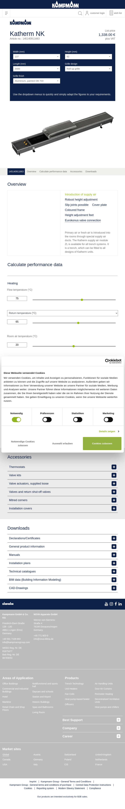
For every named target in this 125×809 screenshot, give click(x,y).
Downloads (91, 171)
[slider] (82, 300)
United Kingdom (103, 763)
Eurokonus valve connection (83, 220)
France (98, 773)
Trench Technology (74, 692)
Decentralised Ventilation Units (107, 709)
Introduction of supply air (80, 194)
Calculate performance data (53, 171)
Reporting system (45, 797)
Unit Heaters (71, 697)
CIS (66, 773)
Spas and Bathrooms (42, 716)
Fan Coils (69, 702)
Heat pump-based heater (77, 708)
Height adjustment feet (79, 215)
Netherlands (101, 768)
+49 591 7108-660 (11, 647)
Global (6, 763)
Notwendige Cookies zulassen (23, 443)
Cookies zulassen (102, 443)
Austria (37, 763)
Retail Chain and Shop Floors (13, 717)
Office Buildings (10, 692)
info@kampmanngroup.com (16, 651)
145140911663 (16, 171)
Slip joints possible (77, 204)
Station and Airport (41, 705)
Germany (38, 768)
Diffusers (69, 713)
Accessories (76, 171)
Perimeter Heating (104, 702)
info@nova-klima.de (43, 647)
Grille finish (18, 76)
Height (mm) (71, 51)
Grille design (71, 64)
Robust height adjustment (81, 199)
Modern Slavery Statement (71, 797)
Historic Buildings (40, 710)
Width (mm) (19, 51)
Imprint (33, 790)
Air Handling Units (104, 692)
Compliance (95, 797)
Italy (36, 773)
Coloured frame (75, 210)
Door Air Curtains (103, 697)
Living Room (38, 721)
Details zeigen (107, 431)
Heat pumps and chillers (107, 716)
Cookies (28, 797)
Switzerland (70, 763)
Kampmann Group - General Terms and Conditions (66, 790)
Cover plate (99, 204)
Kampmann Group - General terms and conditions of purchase (40, 793)
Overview (31, 171)
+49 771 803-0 (41, 644)
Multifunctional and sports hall (45, 693)
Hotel (5, 705)
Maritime (6, 710)
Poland (68, 768)
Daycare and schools (42, 700)
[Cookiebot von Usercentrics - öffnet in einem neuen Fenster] (107, 361)
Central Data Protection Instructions (93, 793)
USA (5, 773)
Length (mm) (19, 64)
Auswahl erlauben (62, 443)
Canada (6, 768)
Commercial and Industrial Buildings (15, 699)
